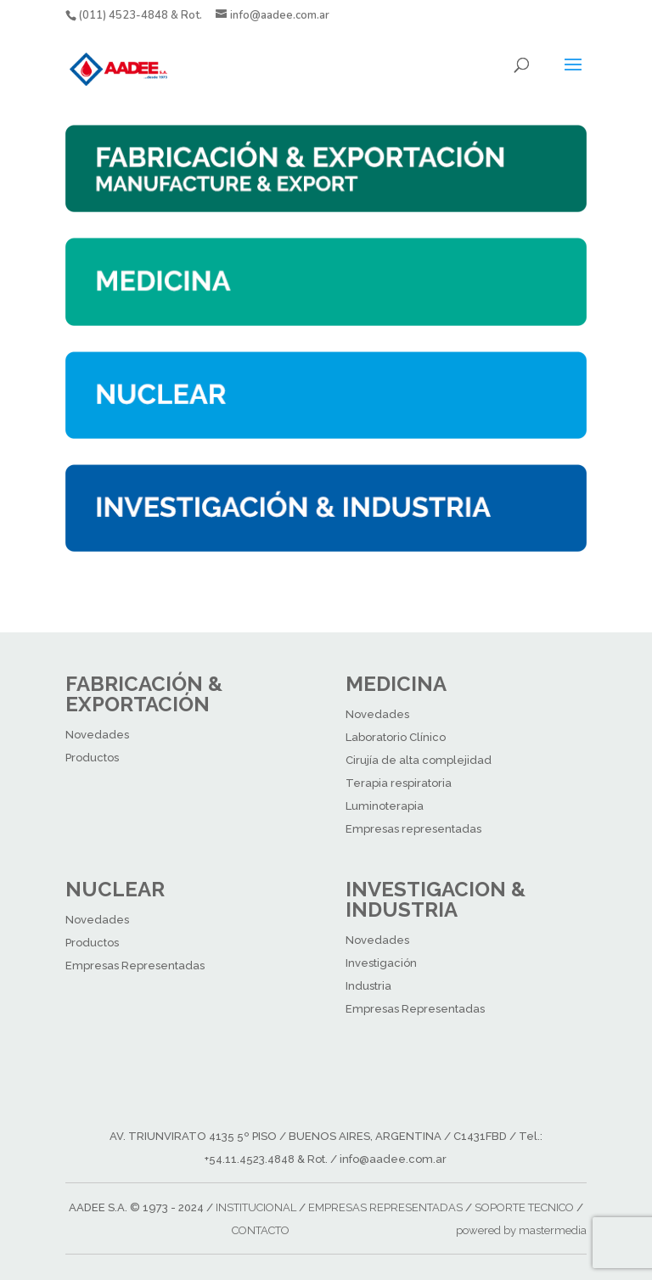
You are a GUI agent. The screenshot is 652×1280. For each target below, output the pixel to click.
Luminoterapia (385, 806)
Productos (92, 757)
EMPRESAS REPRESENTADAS (385, 1207)
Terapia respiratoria (399, 783)
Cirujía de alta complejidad (419, 760)
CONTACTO (260, 1230)
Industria (368, 986)
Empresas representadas (413, 828)
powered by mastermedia (521, 1230)
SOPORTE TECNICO (524, 1207)
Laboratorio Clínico (396, 737)
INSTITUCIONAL (256, 1207)
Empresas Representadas (135, 965)
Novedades (97, 734)
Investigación (381, 963)
